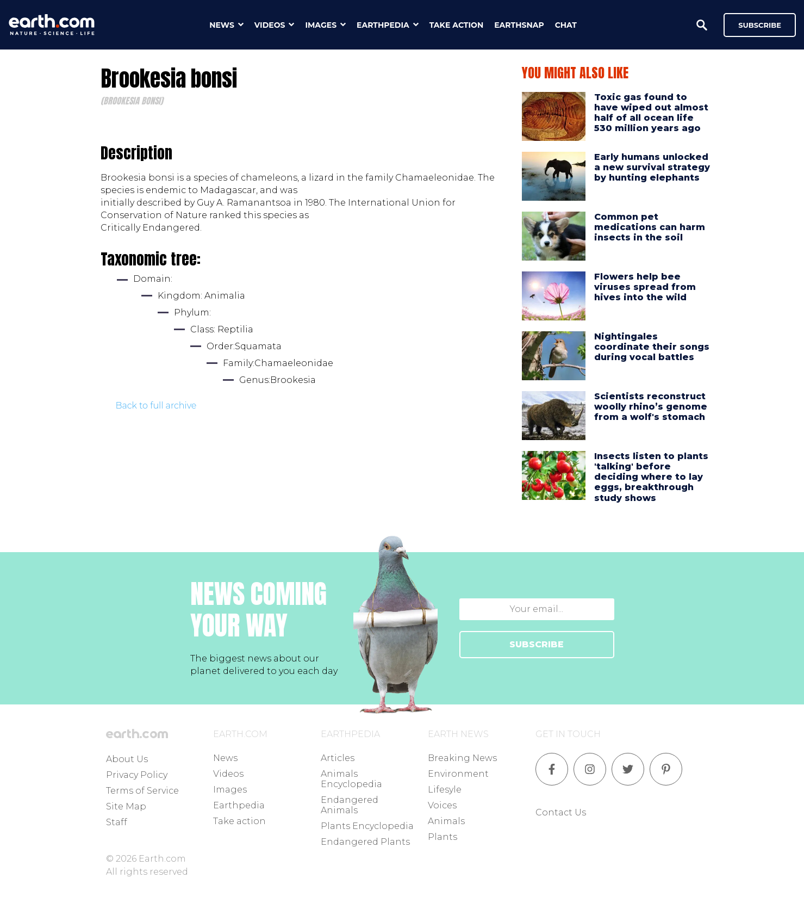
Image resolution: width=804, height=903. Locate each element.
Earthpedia (239, 805)
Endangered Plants (365, 842)
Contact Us (560, 812)
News (225, 758)
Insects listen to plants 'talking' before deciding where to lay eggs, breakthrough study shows (651, 477)
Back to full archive (156, 405)
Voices (442, 805)
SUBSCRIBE (536, 644)
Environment (458, 774)
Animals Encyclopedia (351, 779)
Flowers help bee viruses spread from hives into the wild (645, 286)
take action (456, 25)
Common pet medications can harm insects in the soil (649, 227)
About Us (127, 759)
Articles (337, 758)
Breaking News (462, 758)
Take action (239, 821)
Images (230, 789)
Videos (228, 774)
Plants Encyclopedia (367, 826)
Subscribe (759, 25)
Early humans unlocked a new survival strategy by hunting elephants (652, 167)
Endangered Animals (349, 805)
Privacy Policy (136, 775)
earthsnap (519, 25)
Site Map (126, 806)
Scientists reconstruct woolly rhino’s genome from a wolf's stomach (650, 406)
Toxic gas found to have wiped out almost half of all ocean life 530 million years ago (651, 113)
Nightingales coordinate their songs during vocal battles (651, 346)
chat (566, 25)
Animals (446, 821)
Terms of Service (142, 791)
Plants (442, 837)
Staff (116, 822)
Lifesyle (445, 789)
